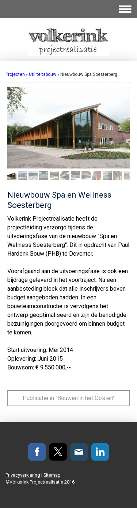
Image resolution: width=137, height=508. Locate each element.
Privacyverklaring (22, 475)
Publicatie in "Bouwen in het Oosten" (69, 398)
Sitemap (52, 475)
